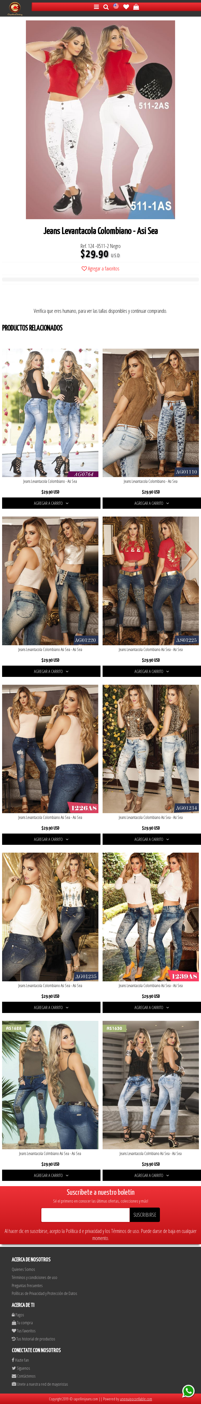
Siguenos (21, 1368)
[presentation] (42, 297)
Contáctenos (24, 1376)
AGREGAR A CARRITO (51, 503)
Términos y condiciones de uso (34, 1277)
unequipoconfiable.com (136, 1398)
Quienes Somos (23, 1269)
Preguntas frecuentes (27, 1285)
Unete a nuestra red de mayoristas (40, 1384)
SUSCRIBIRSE (144, 1214)
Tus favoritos (24, 1331)
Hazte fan (20, 1360)
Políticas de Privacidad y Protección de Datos (44, 1293)
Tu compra (22, 1323)
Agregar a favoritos (100, 268)
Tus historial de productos (33, 1339)
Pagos (18, 1315)
